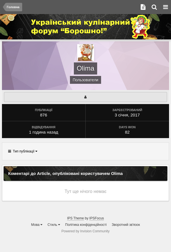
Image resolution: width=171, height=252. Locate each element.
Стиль (53, 225)
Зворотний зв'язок (126, 225)
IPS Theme (75, 218)
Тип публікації (22, 151)
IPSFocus (96, 218)
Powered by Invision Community (85, 231)
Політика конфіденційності (86, 225)
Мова (36, 225)
